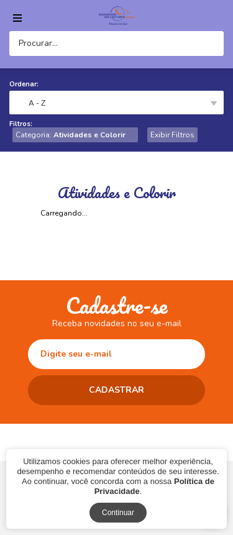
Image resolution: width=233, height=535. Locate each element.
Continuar (118, 512)
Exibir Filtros (172, 135)
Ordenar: (24, 84)
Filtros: (20, 124)
